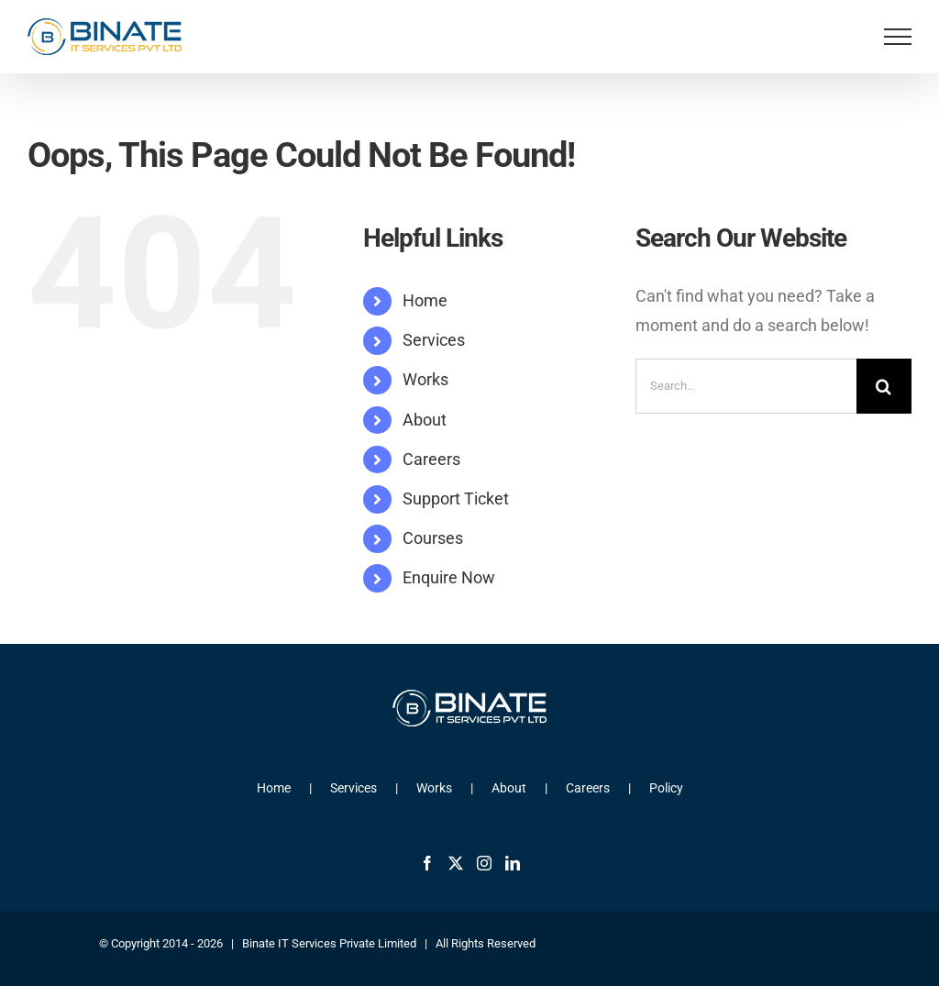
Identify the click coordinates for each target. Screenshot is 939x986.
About (425, 419)
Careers (431, 459)
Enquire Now (449, 577)
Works (425, 379)
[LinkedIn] (512, 863)
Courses (433, 538)
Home (425, 300)
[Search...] (745, 386)
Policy (666, 788)
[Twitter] (455, 863)
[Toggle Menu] (898, 36)
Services (434, 339)
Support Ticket (456, 498)
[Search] (883, 386)
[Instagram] (484, 863)
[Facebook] (427, 863)
